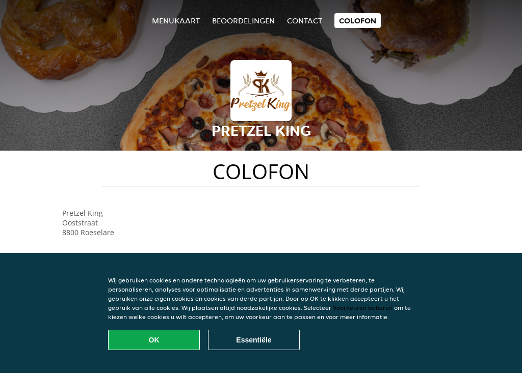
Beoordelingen (243, 20)
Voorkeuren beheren (363, 307)
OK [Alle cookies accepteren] (154, 340)
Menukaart (176, 20)
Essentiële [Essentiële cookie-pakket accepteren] (253, 340)
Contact (304, 20)
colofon (357, 20)
